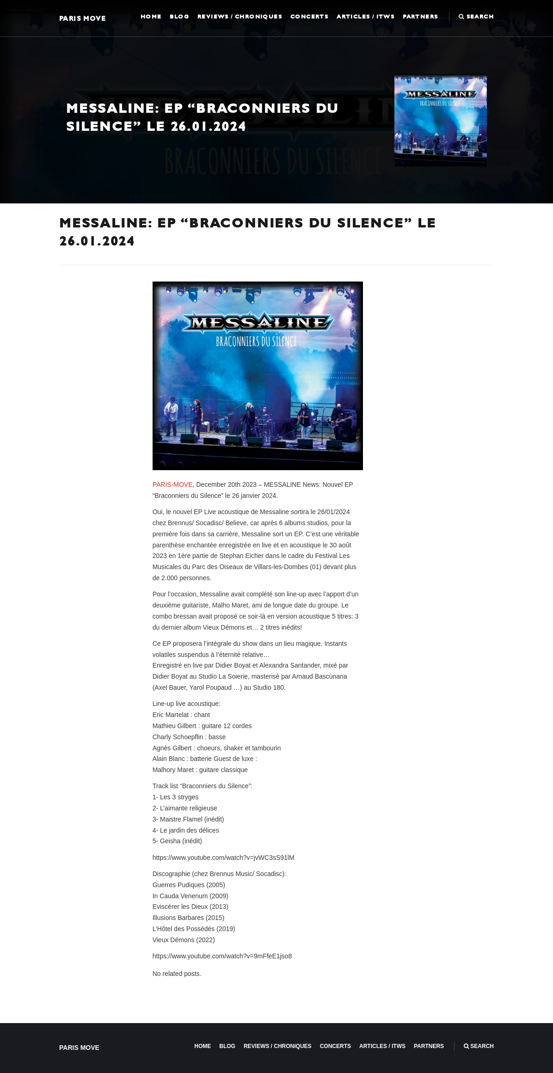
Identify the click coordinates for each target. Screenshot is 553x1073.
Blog (179, 16)
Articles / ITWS (365, 16)
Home (151, 16)
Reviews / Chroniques (239, 16)
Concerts (309, 16)
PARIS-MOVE (173, 484)
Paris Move (82, 18)
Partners (420, 16)
